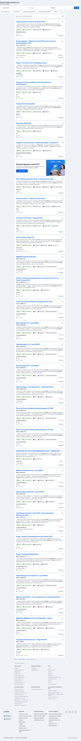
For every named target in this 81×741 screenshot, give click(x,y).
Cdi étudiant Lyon (18, 680)
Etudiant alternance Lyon (20, 677)
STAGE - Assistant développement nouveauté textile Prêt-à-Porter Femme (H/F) (37, 279)
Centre (49, 668)
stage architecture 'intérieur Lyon (21, 699)
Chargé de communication (25, 104)
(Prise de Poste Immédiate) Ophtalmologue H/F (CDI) (34, 408)
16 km (53, 8)
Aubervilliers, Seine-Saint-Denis (54, 677)
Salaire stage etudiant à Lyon (37, 689)
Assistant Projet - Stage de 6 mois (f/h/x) (30, 198)
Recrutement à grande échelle (40, 714)
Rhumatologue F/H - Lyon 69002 (27, 323)
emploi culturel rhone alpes (53, 692)
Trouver (76, 7)
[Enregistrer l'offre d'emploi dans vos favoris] (62, 22)
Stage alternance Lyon (19, 670)
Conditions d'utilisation (9, 737)
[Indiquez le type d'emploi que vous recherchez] (14, 8)
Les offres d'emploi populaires (55, 714)
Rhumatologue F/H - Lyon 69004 (27, 366)
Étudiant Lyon (17, 673)
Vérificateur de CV (53, 725)
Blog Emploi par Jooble (39, 720)
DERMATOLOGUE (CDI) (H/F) (26, 257)
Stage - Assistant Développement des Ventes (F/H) (34, 536)
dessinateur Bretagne (52, 690)
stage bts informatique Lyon (20, 705)
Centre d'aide (22, 726)
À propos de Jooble (23, 714)
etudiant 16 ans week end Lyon (21, 701)
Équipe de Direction (23, 718)
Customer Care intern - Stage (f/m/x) (29, 218)
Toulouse (50, 671)
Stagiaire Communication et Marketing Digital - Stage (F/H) (37, 143)
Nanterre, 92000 (51, 670)
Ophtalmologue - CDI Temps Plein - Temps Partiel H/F (35, 387)
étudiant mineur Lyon (19, 694)
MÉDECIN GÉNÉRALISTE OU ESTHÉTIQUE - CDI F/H (34, 618)
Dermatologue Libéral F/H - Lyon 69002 (30, 492)
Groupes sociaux (34, 670)
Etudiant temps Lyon (19, 678)
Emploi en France (22, 728)
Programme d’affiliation (39, 718)
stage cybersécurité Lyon (20, 698)
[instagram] (69, 712)
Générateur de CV (53, 723)
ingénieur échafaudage (53, 697)
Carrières (21, 724)
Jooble (75, 738)
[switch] (63, 16)
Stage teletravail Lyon (19, 684)
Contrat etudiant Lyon (19, 675)
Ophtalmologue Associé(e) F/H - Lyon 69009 (32, 576)
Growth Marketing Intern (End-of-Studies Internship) (35, 179)
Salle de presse (22, 722)
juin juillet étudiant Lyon (19, 691)
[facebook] (66, 712)
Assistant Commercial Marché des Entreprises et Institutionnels (33, 83)
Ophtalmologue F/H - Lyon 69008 (28, 344)
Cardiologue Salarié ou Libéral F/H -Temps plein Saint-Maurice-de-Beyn (35, 514)
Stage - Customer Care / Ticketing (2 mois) (31, 63)
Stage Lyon (17, 668)
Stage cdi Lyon (18, 671)
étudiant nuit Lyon (18, 703)
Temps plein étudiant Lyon (20, 682)
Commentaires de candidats (55, 716)
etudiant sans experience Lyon (21, 692)
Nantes (49, 682)
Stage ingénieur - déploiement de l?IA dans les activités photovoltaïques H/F (36, 42)
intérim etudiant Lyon (19, 689)
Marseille (50, 673)
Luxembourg (50, 675)
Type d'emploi (34, 668)
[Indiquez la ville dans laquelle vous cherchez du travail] (42, 8)
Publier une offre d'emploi (39, 716)
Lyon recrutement (51, 698)
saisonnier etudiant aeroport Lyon (21, 696)
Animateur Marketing (23, 123)
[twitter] (72, 712)
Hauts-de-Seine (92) (52, 684)
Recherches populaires (20, 663)
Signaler (60, 35)
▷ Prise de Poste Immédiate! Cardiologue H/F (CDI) (34, 302)
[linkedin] (75, 712)
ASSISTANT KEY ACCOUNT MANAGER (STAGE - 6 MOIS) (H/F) (38, 451)
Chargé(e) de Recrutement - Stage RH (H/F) (31, 640)
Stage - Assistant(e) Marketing (27, 554)
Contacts (21, 720)
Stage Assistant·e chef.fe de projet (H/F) (30, 22)
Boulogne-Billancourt (52, 678)
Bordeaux (50, 680)
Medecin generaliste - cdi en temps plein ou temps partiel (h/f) (38, 597)
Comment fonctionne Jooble (25, 716)
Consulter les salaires (53, 718)
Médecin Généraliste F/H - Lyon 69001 (29, 470)
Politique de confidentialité (21, 737)
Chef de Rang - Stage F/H (25, 237)
